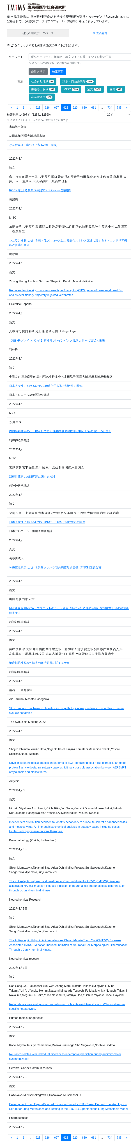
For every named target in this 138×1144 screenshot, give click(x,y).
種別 (20, 81)
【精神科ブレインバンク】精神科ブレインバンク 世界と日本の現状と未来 (57, 340)
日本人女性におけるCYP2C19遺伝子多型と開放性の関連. (46, 385)
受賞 (116, 89)
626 (47, 107)
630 (84, 107)
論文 (94, 89)
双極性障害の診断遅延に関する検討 (32, 476)
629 (75, 107)
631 (93, 107)
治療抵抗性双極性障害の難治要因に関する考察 (39, 662)
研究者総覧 (100, 33)
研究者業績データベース (38, 33)
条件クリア (38, 71)
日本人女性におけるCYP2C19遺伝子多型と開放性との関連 (47, 522)
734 (109, 107)
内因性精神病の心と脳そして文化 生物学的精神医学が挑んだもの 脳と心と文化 (60, 431)
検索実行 (58, 71)
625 (38, 107)
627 (56, 107)
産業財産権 (41, 97)
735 (119, 107)
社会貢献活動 (42, 81)
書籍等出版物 (43, 89)
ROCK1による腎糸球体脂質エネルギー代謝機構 (40, 190)
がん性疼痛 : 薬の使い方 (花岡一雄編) (33, 144)
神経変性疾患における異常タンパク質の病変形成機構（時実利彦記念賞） (56, 567)
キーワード (16, 56)
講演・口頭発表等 (78, 81)
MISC (71, 89)
